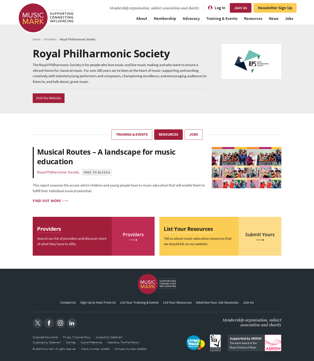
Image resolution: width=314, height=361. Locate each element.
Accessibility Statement (109, 337)
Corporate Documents (45, 337)
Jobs (289, 18)
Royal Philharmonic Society (58, 172)
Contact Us (68, 302)
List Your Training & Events (139, 302)
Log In (220, 7)
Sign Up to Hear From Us (98, 302)
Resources (253, 18)
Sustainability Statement (47, 342)
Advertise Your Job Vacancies (217, 302)
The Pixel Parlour (129, 342)
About (141, 18)
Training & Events (221, 18)
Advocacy (191, 18)
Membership (165, 18)
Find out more (47, 200)
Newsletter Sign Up (275, 7)
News (273, 18)
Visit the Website (48, 98)
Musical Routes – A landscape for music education (106, 156)
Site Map (71, 342)
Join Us (240, 7)
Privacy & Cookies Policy (77, 337)
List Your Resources (177, 302)
